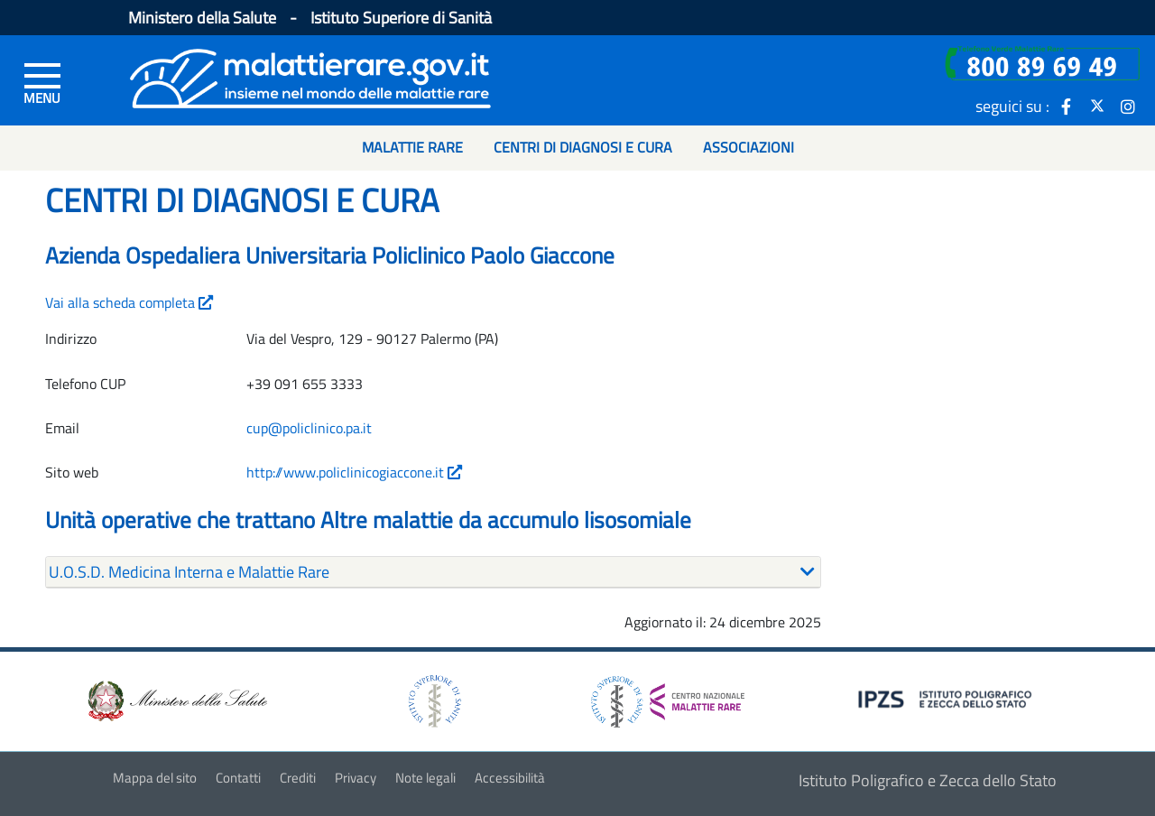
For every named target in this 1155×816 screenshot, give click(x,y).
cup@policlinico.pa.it (309, 428)
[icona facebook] (1066, 105)
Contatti (238, 777)
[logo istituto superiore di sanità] (433, 700)
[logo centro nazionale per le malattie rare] (667, 696)
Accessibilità (510, 777)
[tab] (433, 572)
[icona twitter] (1097, 105)
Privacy (355, 777)
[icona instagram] (1127, 105)
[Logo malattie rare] (310, 76)
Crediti (298, 777)
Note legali (425, 777)
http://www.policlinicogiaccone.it (354, 472)
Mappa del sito (155, 777)
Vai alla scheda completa (129, 302)
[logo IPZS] (947, 698)
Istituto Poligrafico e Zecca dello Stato (928, 780)
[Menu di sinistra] (42, 82)
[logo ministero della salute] (176, 700)
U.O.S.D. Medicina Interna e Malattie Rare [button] (189, 572)
